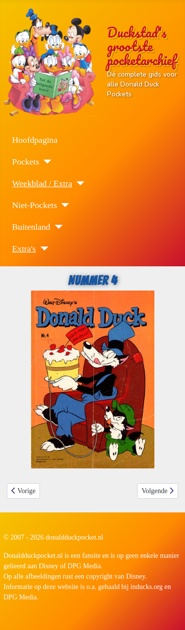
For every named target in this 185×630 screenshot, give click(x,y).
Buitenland (31, 227)
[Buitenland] (56, 227)
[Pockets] (45, 162)
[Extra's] (42, 249)
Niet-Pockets (34, 205)
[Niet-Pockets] (63, 205)
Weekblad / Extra (42, 183)
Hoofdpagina (35, 140)
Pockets (25, 162)
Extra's (24, 248)
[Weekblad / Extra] (78, 183)
